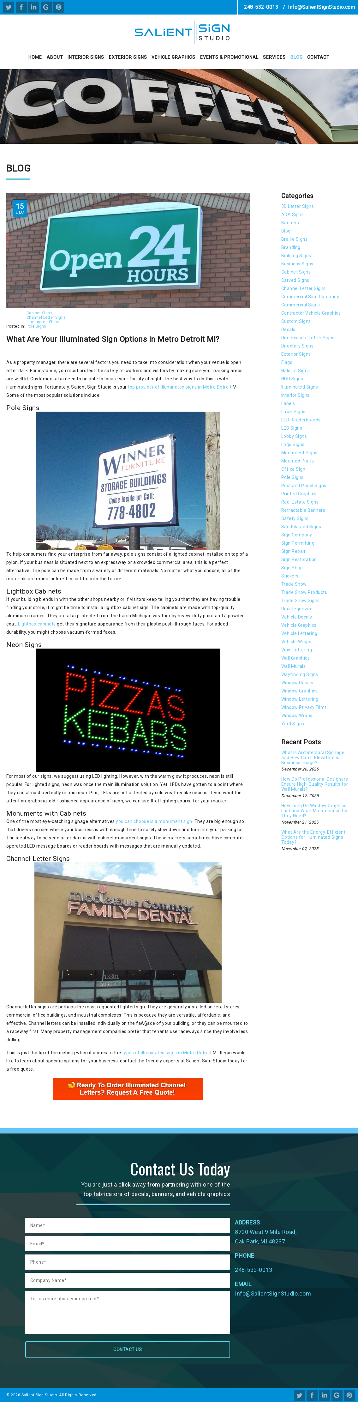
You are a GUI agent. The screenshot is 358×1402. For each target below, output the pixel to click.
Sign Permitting (298, 543)
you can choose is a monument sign (154, 821)
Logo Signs (293, 444)
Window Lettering (300, 699)
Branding (291, 247)
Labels (288, 403)
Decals (288, 329)
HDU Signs (292, 378)
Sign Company (296, 534)
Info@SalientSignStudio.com (321, 7)
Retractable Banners (303, 510)
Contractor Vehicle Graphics (311, 313)
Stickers (290, 575)
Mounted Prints (297, 460)
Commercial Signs (300, 304)
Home (35, 57)
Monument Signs (299, 452)
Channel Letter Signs (46, 317)
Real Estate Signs (300, 502)
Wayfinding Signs (299, 674)
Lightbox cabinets (37, 623)
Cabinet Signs (40, 313)
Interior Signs (86, 57)
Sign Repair (293, 551)
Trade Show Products (304, 592)
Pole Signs (36, 326)
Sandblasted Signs (301, 526)
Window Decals (297, 682)
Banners (290, 222)
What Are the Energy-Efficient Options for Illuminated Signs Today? (313, 837)
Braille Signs (294, 239)
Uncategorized (297, 608)
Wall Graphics (295, 658)
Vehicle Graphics (173, 57)
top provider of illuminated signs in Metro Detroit (180, 387)
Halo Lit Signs (295, 370)
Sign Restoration (299, 559)
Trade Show (294, 584)
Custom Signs (296, 321)
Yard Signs (292, 723)
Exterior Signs (128, 57)
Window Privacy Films (304, 707)
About (55, 57)
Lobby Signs (294, 436)
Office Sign (293, 469)
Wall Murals (293, 666)
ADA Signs (292, 214)
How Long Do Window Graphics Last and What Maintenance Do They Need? (314, 810)
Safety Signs (295, 518)
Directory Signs (297, 345)
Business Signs (297, 263)
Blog (296, 57)
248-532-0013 (261, 7)
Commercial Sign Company (310, 296)
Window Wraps (297, 715)
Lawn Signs (293, 411)
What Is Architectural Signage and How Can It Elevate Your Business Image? (313, 757)
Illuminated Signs (43, 322)
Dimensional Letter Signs (308, 337)
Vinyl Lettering (296, 649)
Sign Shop (292, 567)
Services (274, 57)
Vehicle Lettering (299, 633)
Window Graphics (299, 690)
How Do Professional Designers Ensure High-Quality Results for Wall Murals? (314, 784)
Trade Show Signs (300, 600)
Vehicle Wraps (296, 641)
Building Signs (296, 255)
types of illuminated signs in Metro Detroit (167, 1052)
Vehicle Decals (296, 616)
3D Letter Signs (297, 206)
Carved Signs (295, 280)
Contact (318, 57)
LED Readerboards (301, 419)
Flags (287, 362)
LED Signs (291, 428)
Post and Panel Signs (303, 485)
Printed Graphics (299, 493)
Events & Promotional (229, 57)
